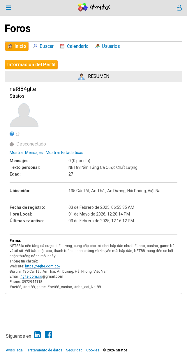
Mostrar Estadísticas (64, 152)
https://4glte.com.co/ (42, 266)
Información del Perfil (31, 64)
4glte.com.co (31, 276)
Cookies (92, 350)
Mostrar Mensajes (26, 152)
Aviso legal (15, 350)
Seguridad (74, 350)
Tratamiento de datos (44, 350)
